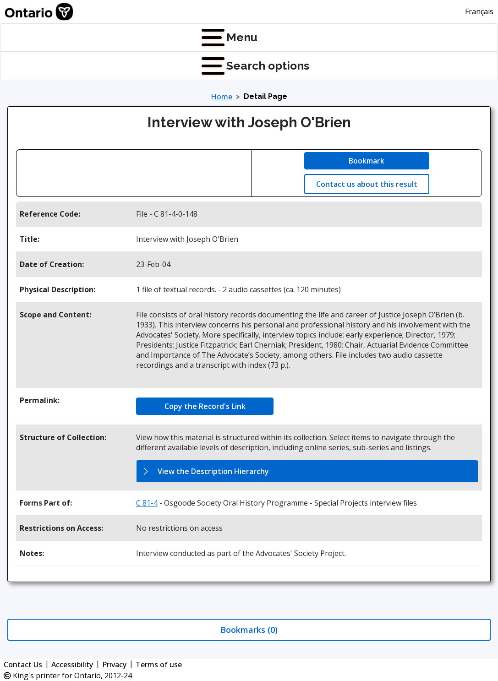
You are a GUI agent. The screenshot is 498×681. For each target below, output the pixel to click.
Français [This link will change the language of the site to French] (479, 11)
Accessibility (72, 664)
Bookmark (366, 161)
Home (221, 97)
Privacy (114, 664)
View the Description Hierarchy (213, 471)
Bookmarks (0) (249, 629)
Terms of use (159, 664)
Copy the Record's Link (205, 406)
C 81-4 (147, 503)
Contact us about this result (366, 184)
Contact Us (23, 664)
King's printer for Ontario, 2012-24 (68, 675)
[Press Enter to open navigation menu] (203, 38)
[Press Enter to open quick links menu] (203, 66)
